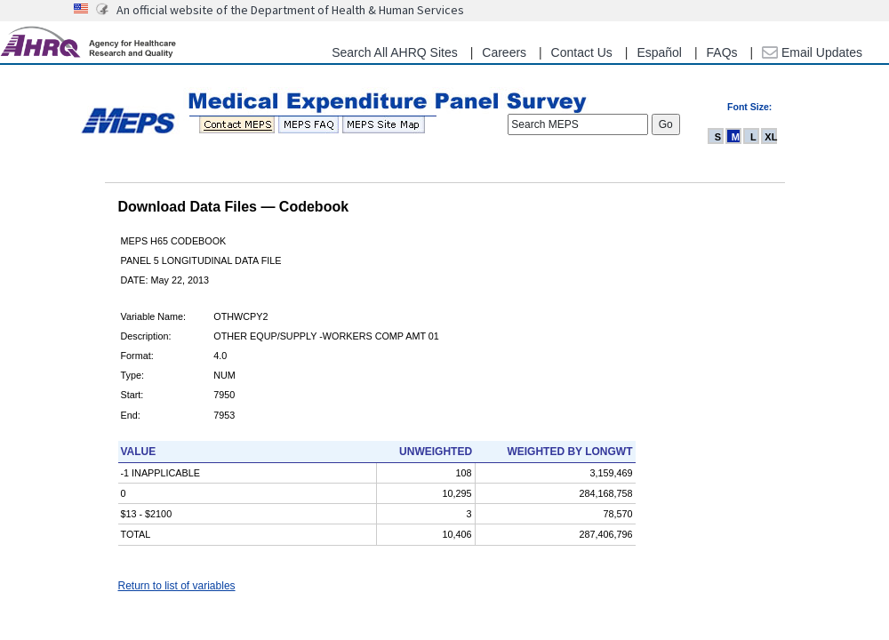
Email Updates (812, 52)
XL (771, 137)
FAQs (722, 52)
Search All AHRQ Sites (395, 52)
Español (659, 52)
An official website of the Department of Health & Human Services (290, 10)
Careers (504, 52)
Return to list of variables (177, 586)
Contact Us (582, 52)
